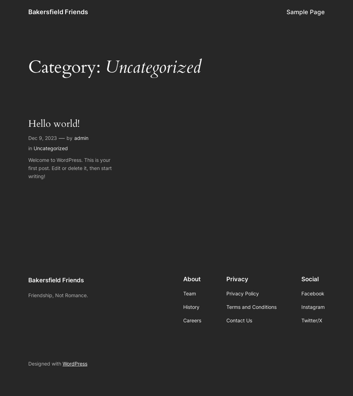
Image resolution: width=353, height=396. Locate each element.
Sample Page (306, 12)
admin (81, 138)
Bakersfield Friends (58, 12)
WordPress (75, 364)
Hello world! (54, 124)
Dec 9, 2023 (42, 138)
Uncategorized (51, 148)
